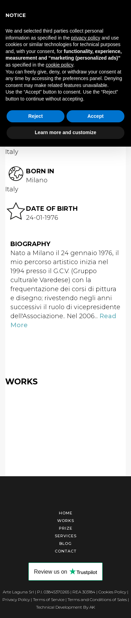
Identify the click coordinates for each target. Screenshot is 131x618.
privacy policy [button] (85, 38)
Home (65, 513)
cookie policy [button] (59, 65)
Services (66, 535)
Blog (65, 543)
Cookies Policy (112, 591)
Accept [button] (95, 116)
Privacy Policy (16, 599)
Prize (65, 528)
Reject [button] (35, 116)
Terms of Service (48, 599)
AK (92, 607)
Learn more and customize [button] (65, 132)
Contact (66, 551)
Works (65, 520)
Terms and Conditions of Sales (97, 599)
